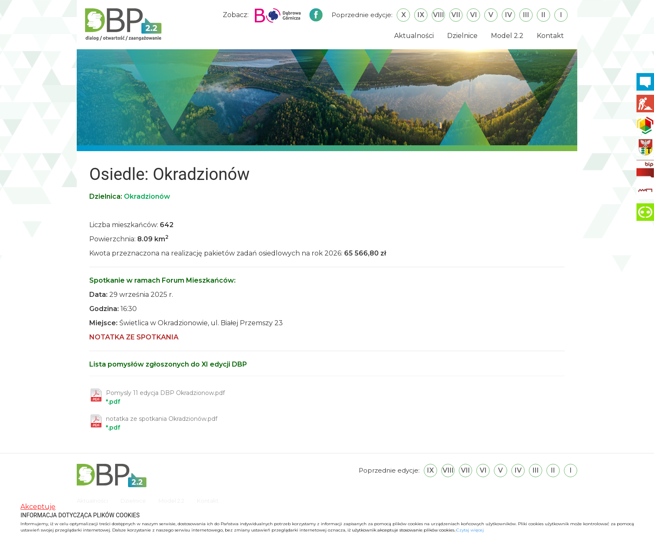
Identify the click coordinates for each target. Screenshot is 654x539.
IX (421, 15)
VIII (438, 15)
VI (473, 15)
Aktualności (414, 36)
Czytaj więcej (470, 530)
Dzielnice (462, 36)
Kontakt (550, 36)
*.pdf (165, 397)
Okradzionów (147, 196)
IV (508, 15)
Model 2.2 (507, 36)
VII (455, 15)
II (543, 15)
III (526, 15)
